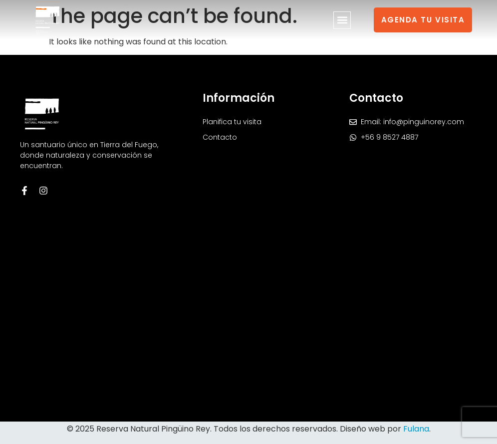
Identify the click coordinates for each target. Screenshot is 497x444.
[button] (342, 20)
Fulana (416, 429)
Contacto (220, 137)
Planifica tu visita (232, 122)
